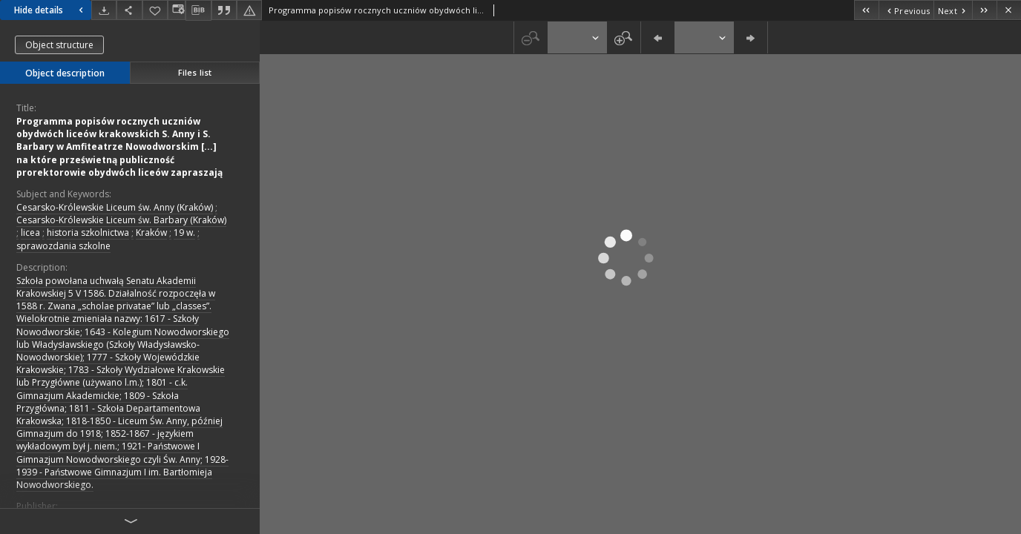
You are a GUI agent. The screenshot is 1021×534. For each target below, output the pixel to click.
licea (30, 232)
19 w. (184, 232)
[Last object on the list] (984, 10)
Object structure (59, 45)
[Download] (103, 10)
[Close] (1009, 10)
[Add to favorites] (155, 10)
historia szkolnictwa (88, 232)
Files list (194, 72)
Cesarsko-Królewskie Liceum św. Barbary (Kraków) (121, 220)
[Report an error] (249, 10)
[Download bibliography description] (198, 10)
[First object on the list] (866, 10)
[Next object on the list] (952, 10)
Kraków (151, 232)
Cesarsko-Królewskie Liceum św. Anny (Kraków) (114, 207)
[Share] (129, 10)
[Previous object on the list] (906, 10)
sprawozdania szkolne (63, 246)
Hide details (50, 10)
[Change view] (177, 10)
